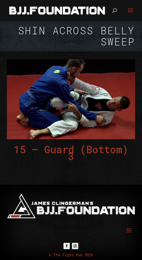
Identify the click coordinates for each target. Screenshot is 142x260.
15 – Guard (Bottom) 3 (71, 153)
